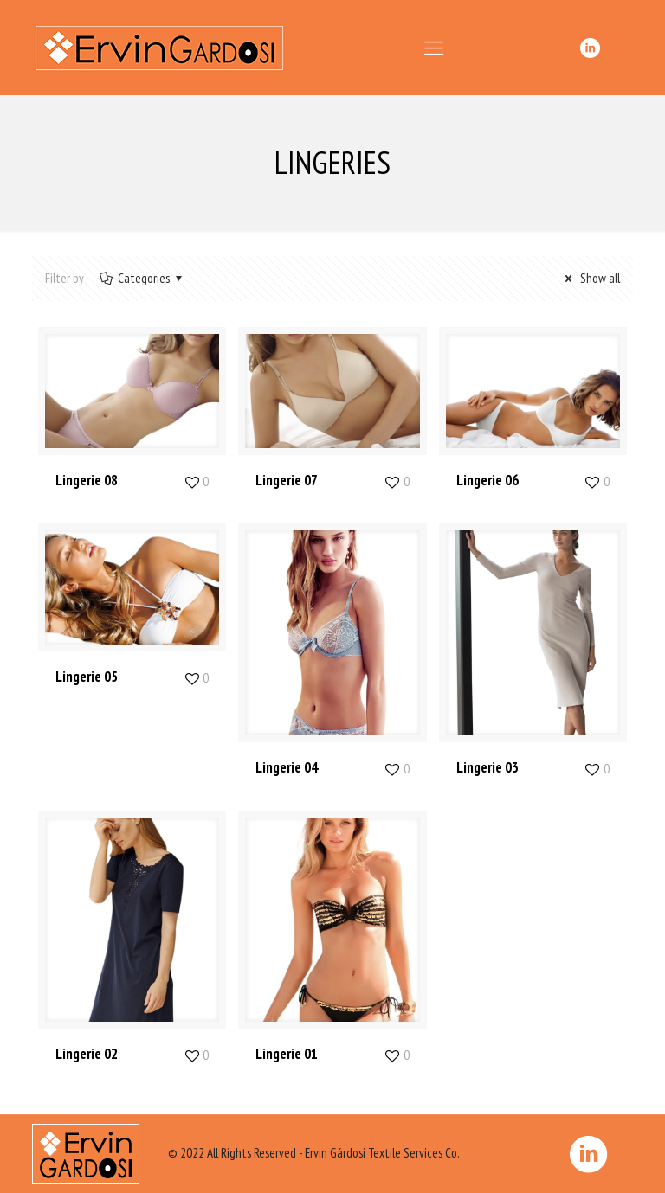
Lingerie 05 (86, 676)
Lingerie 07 (286, 480)
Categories (142, 278)
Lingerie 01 (286, 1053)
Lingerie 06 (487, 480)
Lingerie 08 (86, 480)
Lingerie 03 (487, 767)
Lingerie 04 (286, 767)
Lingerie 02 (86, 1053)
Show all (589, 278)
